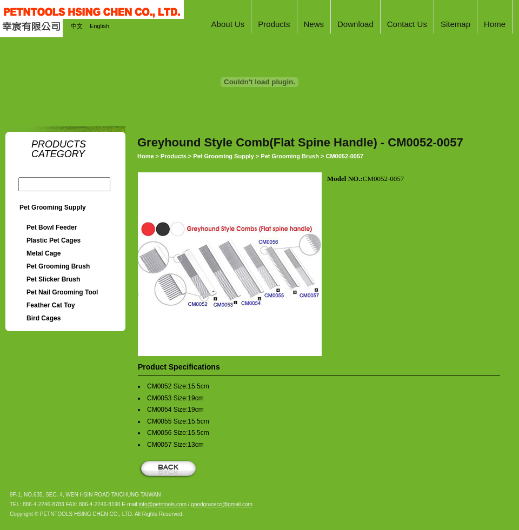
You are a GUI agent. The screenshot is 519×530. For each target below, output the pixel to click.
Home (145, 156)
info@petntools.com (162, 504)
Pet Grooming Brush (290, 156)
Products (174, 156)
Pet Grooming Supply (52, 207)
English (99, 26)
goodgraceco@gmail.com (221, 504)
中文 (77, 26)
